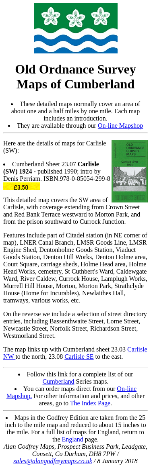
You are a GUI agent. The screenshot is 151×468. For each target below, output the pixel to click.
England (72, 439)
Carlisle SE (78, 356)
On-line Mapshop (120, 125)
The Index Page (90, 403)
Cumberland (58, 381)
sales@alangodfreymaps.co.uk (52, 461)
